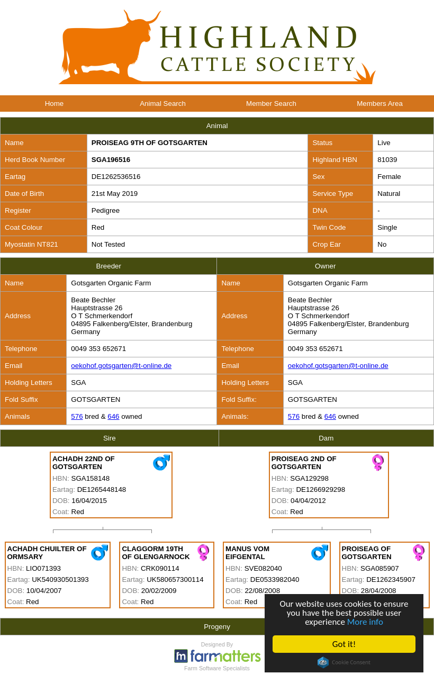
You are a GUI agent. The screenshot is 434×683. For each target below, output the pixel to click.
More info (365, 621)
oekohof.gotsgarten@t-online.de (121, 366)
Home (54, 103)
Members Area (380, 103)
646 (113, 416)
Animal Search (163, 103)
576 (77, 416)
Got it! (344, 644)
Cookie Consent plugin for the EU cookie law (344, 662)
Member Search (271, 103)
